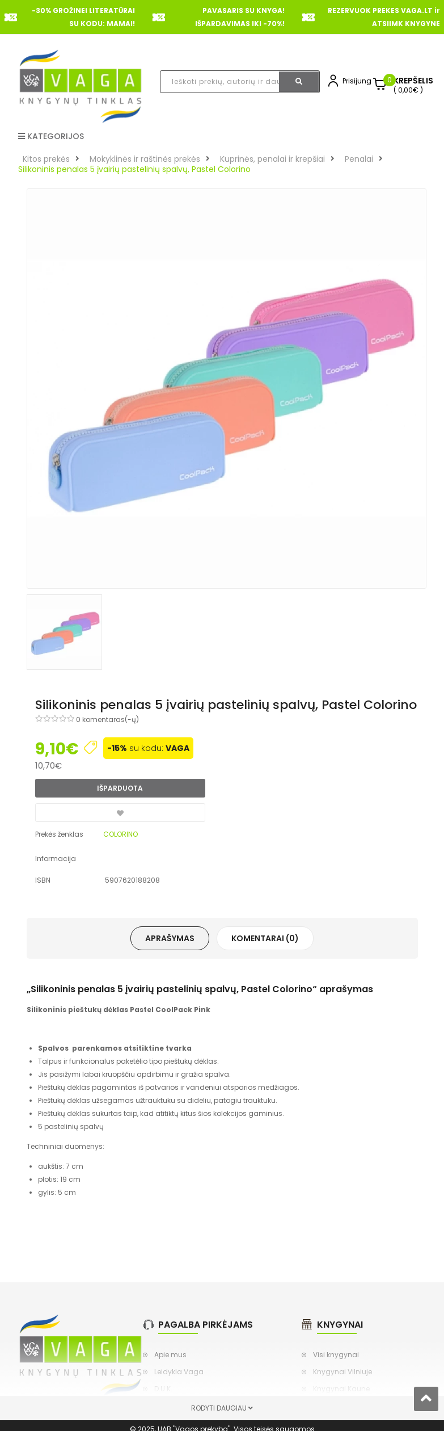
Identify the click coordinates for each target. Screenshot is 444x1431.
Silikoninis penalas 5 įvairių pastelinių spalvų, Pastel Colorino (134, 169)
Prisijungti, (359, 81)
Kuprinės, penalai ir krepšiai (272, 159)
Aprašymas (169, 938)
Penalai (359, 159)
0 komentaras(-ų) (107, 719)
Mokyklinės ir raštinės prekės (145, 159)
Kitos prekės (46, 159)
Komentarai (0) (265, 938)
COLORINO (120, 834)
